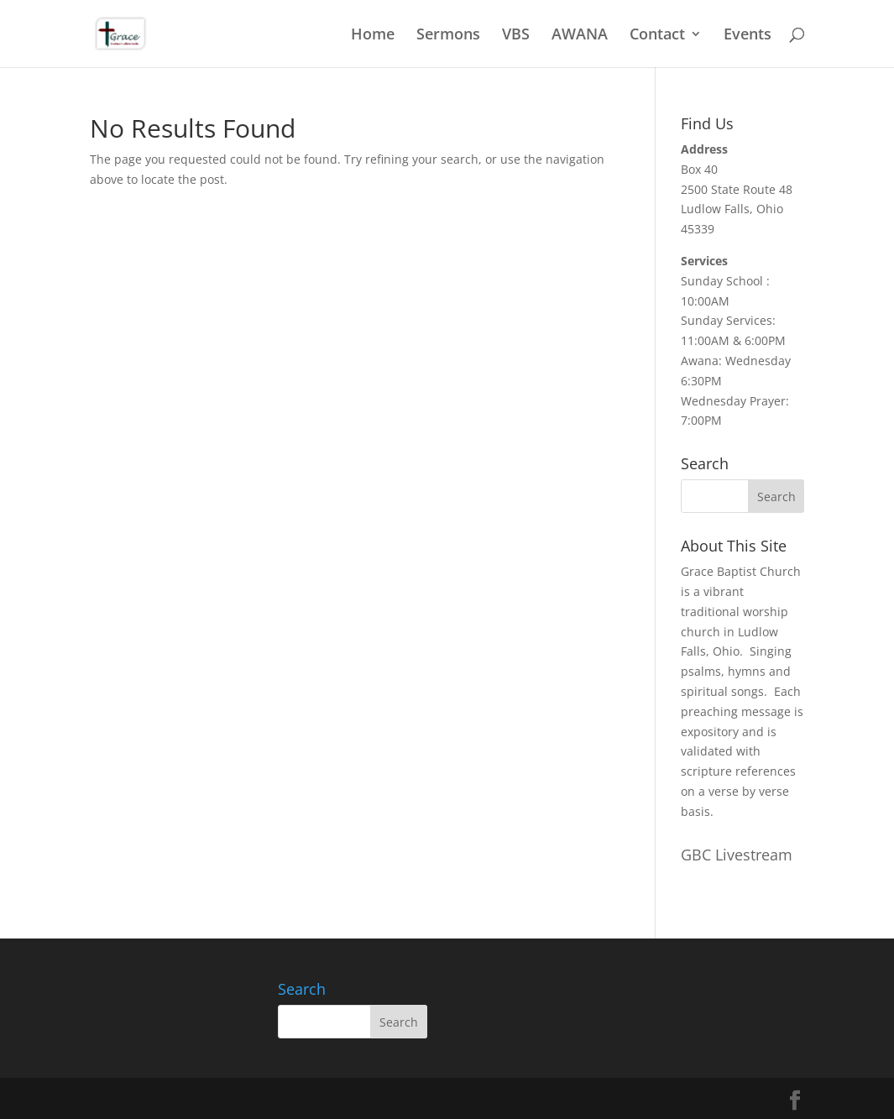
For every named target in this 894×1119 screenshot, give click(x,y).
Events (747, 36)
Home (373, 36)
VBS (516, 36)
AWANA (580, 36)
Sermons (448, 36)
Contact (657, 36)
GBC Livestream (736, 854)
